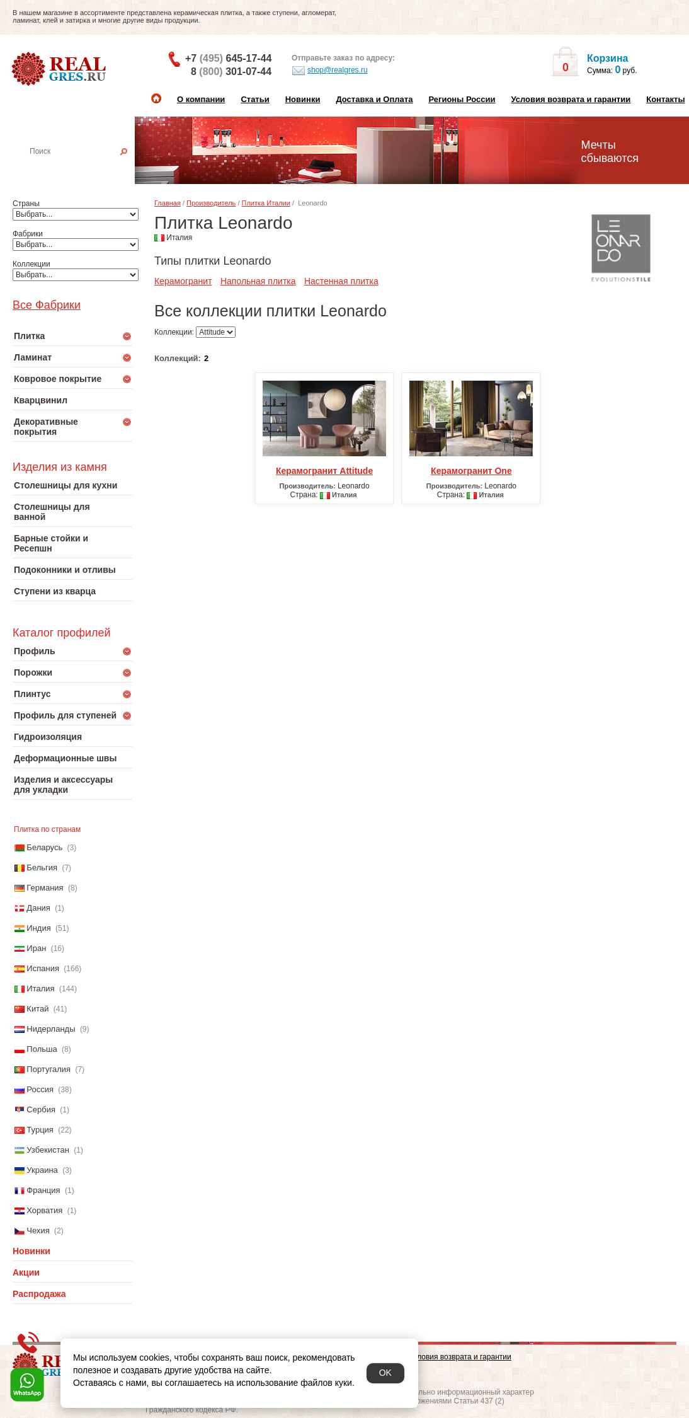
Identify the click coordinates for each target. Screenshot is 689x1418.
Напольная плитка (258, 281)
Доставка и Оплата (374, 99)
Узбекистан (47, 1150)
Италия (40, 988)
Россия (40, 1089)
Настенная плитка (86, 169)
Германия (44, 887)
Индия (38, 928)
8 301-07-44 (231, 71)
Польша (41, 1049)
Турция (40, 1129)
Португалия (48, 1069)
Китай (37, 1008)
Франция (43, 1190)
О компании (201, 99)
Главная (167, 203)
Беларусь (44, 847)
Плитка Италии (266, 203)
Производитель (211, 203)
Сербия (40, 1109)
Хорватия (44, 1210)
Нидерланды (50, 1029)
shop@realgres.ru (330, 71)
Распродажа (39, 1294)
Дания (38, 908)
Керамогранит (183, 281)
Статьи (255, 99)
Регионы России (461, 99)
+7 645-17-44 (228, 58)
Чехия (37, 1230)
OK (385, 1373)
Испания (42, 968)
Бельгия (41, 867)
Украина (42, 1170)
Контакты (665, 99)
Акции (26, 1272)
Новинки (303, 99)
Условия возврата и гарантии (570, 99)
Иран (36, 948)
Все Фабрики (47, 305)
